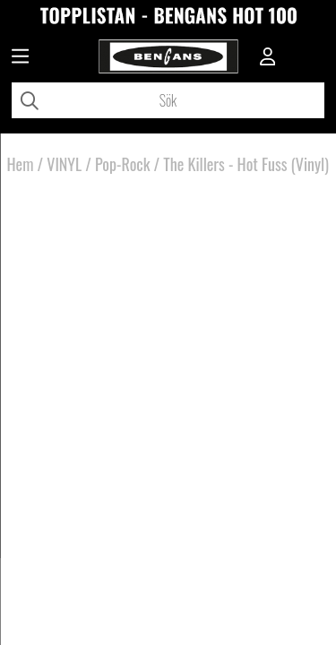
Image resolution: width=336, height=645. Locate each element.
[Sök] (168, 100)
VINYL (64, 164)
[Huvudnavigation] (20, 58)
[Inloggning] (268, 58)
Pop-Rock (122, 164)
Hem (20, 164)
